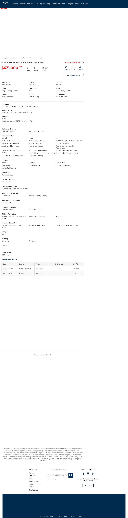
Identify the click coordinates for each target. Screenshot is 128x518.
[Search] (70, 475)
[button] (88, 485)
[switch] (66, 69)
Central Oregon (58, 4)
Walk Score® (47, 355)
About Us (33, 470)
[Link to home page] (6, 4)
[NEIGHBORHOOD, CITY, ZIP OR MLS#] (59, 475)
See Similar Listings (73, 75)
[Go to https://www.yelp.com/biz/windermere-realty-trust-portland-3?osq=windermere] (92, 474)
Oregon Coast (73, 4)
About (22, 4)
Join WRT (31, 4)
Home (15, 4)
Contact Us (33, 490)
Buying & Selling (43, 4)
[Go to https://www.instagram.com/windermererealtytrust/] (88, 474)
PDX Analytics (86, 4)
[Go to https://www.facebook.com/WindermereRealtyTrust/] (83, 474)
